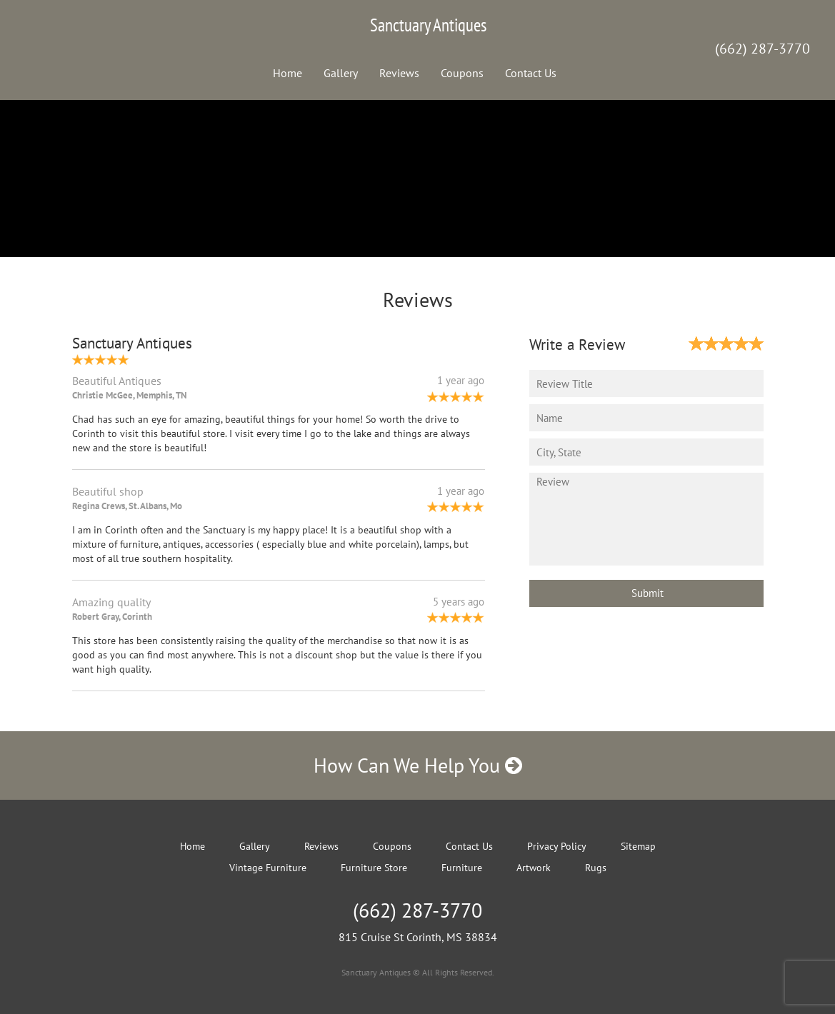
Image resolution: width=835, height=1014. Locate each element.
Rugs (595, 867)
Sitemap (638, 846)
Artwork (533, 867)
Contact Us (530, 73)
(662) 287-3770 (762, 48)
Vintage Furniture (267, 867)
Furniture (461, 867)
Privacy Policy (556, 846)
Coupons (462, 73)
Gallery (341, 73)
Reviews (399, 73)
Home (287, 73)
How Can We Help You (418, 765)
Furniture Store (374, 867)
